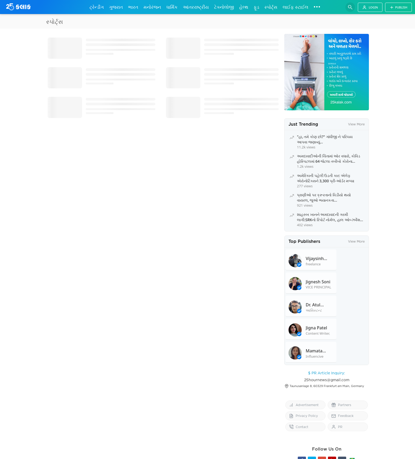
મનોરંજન (152, 7)
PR (336, 401)
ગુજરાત (116, 7)
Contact (298, 401)
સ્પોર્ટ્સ (270, 7)
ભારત (133, 7)
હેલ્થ (243, 7)
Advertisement (304, 380)
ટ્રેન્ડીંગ (96, 7)
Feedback (342, 391)
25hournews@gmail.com (326, 355)
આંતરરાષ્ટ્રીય (196, 7)
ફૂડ (256, 7)
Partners (341, 380)
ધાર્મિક (172, 7)
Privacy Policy (303, 391)
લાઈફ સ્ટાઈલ (295, 7)
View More (356, 124)
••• (317, 6)
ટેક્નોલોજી (224, 7)
